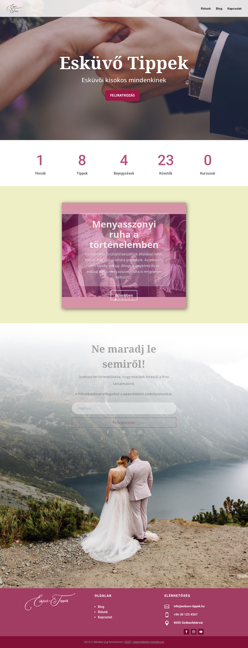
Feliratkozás (122, 95)
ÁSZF (128, 642)
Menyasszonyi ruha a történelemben (124, 242)
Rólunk (206, 8)
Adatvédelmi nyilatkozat (148, 642)
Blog (219, 8)
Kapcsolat (234, 8)
